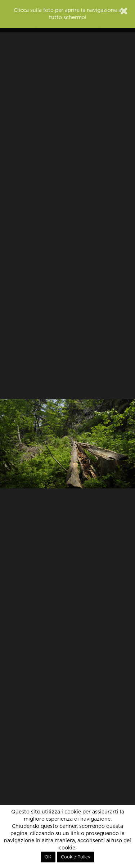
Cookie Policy (75, 857)
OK (48, 857)
